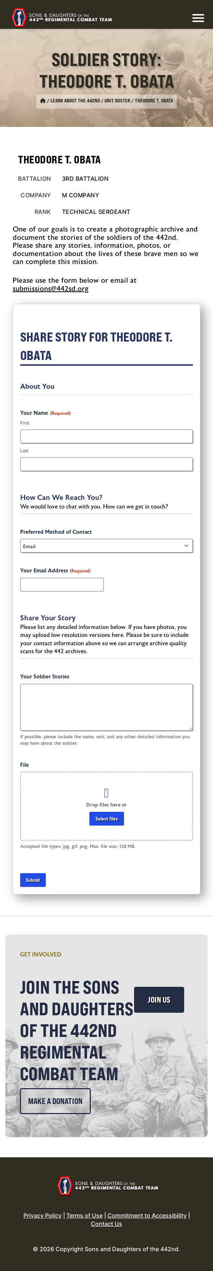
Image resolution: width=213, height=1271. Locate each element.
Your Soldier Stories (44, 677)
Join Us (159, 999)
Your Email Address (55, 571)
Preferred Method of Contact (56, 532)
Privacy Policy (42, 1215)
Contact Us (106, 1224)
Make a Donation (55, 1101)
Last (24, 450)
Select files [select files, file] (107, 818)
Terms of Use (84, 1215)
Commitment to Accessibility (147, 1215)
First (25, 423)
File (24, 765)
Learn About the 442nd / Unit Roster (90, 100)
